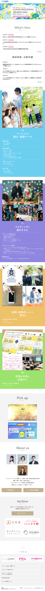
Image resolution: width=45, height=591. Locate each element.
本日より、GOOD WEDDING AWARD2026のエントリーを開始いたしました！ (19, 36)
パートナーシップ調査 (8, 164)
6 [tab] (27, 21)
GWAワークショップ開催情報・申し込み (12, 240)
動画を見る (5, 321)
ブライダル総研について (7, 581)
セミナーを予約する (7, 322)
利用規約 (21, 587)
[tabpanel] (22, 11)
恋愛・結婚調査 (6, 143)
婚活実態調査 (6, 144)
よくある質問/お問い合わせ (38, 587)
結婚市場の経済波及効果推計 (9, 156)
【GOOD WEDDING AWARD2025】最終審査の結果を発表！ (16, 48)
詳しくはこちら (25, 513)
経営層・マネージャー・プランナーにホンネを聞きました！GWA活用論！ (19, 253)
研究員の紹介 (13, 490)
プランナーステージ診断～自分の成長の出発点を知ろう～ (15, 247)
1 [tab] (17, 21)
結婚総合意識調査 (7, 154)
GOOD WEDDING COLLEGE (10, 319)
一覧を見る (39, 51)
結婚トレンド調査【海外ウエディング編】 (12, 153)
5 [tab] (25, 21)
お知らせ (11, 34)
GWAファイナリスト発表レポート (10, 238)
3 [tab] (21, 21)
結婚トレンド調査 (7, 151)
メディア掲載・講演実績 (34, 490)
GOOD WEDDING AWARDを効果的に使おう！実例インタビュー (17, 251)
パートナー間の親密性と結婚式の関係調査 (12, 157)
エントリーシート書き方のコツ (10, 241)
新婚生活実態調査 (7, 163)
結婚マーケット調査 (7, 150)
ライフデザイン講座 (7, 385)
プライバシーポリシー (28, 587)
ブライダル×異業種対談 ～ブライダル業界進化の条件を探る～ (16, 258)
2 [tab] (19, 21)
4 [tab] (23, 21)
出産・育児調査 (6, 170)
